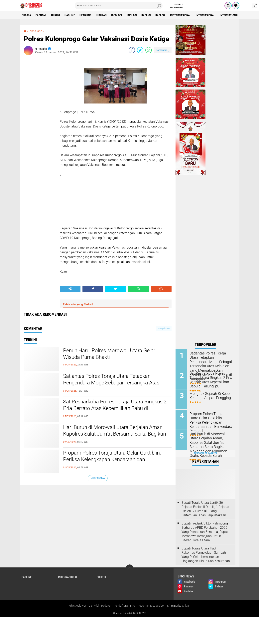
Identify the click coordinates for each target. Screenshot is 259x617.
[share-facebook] (132, 50)
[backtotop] (130, 568)
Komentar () (163, 50)
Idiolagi (132, 15)
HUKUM (55, 15)
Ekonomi (41, 15)
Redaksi (106, 605)
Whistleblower (77, 605)
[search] (119, 5)
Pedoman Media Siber (151, 605)
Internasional (205, 15)
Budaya (26, 15)
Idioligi (146, 15)
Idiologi (160, 15)
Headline (85, 15)
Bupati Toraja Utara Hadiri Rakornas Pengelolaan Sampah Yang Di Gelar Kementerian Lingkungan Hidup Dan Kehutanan (206, 554)
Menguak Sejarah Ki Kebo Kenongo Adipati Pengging (208, 395)
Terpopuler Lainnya (205, 453)
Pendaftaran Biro (124, 605)
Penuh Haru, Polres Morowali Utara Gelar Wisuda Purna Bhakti (109, 353)
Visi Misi (94, 605)
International (229, 15)
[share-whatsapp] (148, 50)
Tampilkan (164, 328)
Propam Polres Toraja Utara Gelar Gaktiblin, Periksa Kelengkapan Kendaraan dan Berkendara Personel (112, 459)
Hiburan (101, 15)
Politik (101, 577)
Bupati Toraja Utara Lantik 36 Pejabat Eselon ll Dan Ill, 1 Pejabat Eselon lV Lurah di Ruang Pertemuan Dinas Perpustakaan (205, 509)
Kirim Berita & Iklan (179, 605)
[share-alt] (70, 289)
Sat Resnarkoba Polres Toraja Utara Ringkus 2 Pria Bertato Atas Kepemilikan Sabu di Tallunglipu (115, 408)
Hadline (70, 15)
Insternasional (180, 15)
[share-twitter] (140, 50)
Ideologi (116, 15)
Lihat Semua (98, 478)
